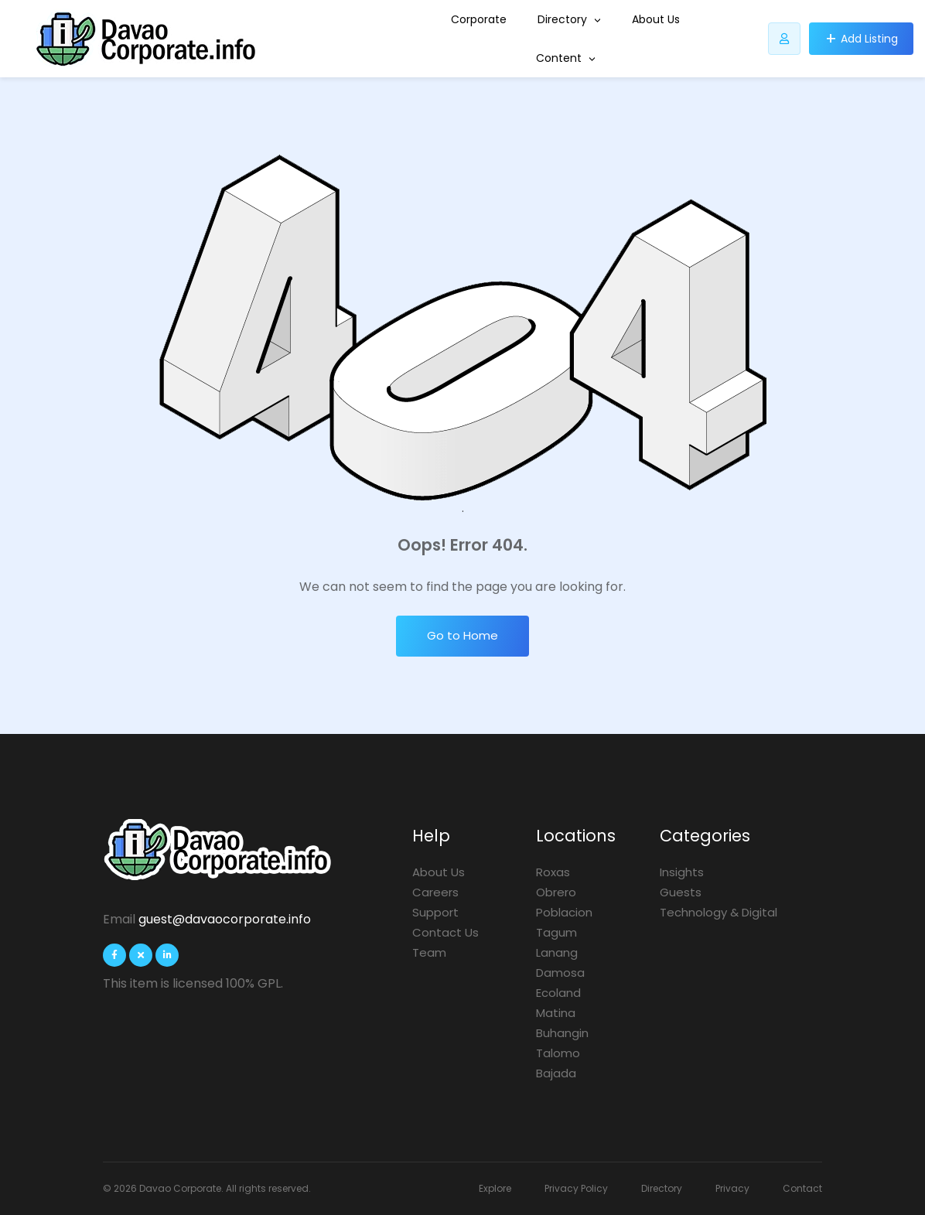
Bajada (556, 1073)
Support (435, 912)
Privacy (732, 1188)
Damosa (560, 972)
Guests (680, 892)
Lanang (557, 952)
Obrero (556, 892)
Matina (555, 1013)
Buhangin (562, 1033)
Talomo (558, 1053)
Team (429, 952)
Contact (802, 1188)
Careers (435, 892)
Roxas (553, 872)
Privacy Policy (576, 1188)
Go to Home (462, 635)
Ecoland (558, 993)
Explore (495, 1188)
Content (566, 58)
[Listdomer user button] (784, 39)
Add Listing (869, 38)
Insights (682, 872)
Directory (569, 19)
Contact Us (445, 932)
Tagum (556, 932)
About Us (656, 19)
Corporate (479, 19)
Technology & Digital (718, 912)
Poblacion (564, 912)
